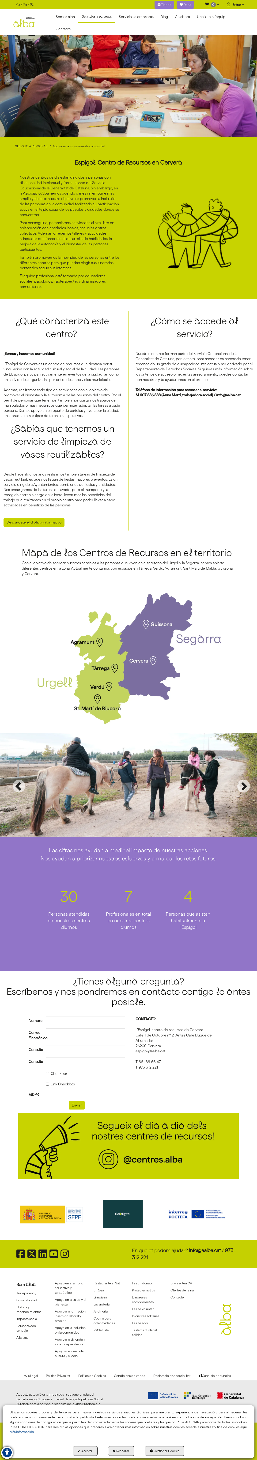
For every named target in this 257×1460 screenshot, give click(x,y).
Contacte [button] (177, 1297)
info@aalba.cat (205, 1250)
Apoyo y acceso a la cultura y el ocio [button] (69, 1353)
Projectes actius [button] (143, 1290)
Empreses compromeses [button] (143, 1299)
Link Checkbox (60, 1084)
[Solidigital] (128, 1214)
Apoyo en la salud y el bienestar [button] (70, 1302)
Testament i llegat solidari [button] (144, 1332)
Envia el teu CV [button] (181, 1283)
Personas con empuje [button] (26, 1328)
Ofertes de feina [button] (182, 1290)
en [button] (25, 5)
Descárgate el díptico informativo (34, 522)
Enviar (77, 1105)
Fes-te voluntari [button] (143, 1309)
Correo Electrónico (34, 1035)
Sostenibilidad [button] (26, 1300)
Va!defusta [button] (101, 1330)
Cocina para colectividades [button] (104, 1320)
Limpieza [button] (100, 1297)
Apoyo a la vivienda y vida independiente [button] (70, 1342)
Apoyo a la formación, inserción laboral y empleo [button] (70, 1316)
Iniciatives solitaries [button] (145, 1316)
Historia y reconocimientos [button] (28, 1309)
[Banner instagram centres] (128, 1146)
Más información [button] (22, 1432)
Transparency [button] (26, 1293)
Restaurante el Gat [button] (107, 1283)
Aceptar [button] (85, 1451)
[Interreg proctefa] (201, 1214)
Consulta (34, 1050)
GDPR (34, 1095)
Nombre (34, 1021)
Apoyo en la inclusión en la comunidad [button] (70, 1330)
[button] (212, 4)
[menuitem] (25, 4)
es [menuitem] (32, 5)
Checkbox (57, 1074)
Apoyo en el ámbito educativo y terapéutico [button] (69, 1287)
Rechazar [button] (121, 1451)
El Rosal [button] (99, 1290)
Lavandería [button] (102, 1304)
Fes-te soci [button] (140, 1323)
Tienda (164, 5)
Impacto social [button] (27, 1319)
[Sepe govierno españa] (56, 1214)
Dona (185, 5)
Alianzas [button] (22, 1337)
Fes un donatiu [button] (142, 1283)
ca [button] (18, 5)
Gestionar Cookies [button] (164, 1451)
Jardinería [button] (101, 1311)
